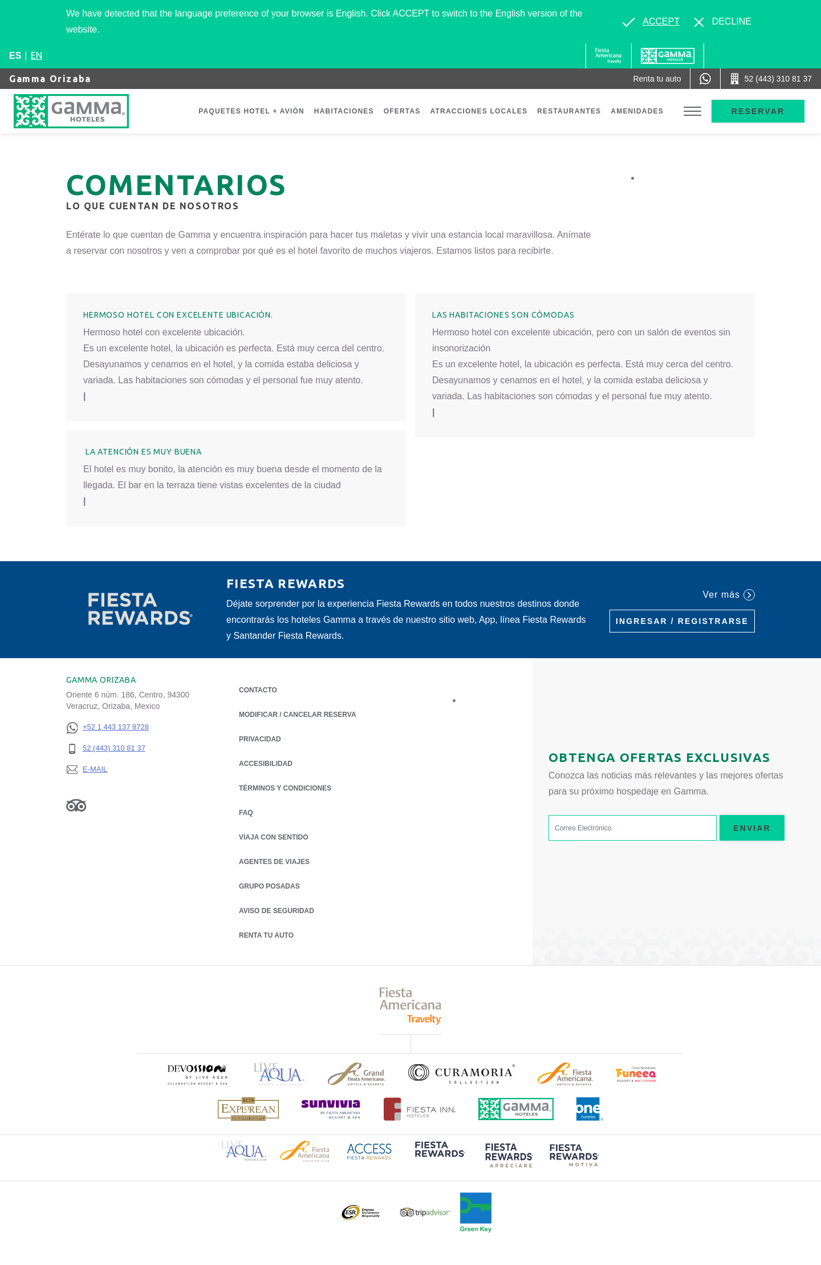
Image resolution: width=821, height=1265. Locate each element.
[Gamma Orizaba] (83, 111)
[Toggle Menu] (692, 111)
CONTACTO (258, 690)
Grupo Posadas (269, 886)
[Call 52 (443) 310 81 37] (771, 78)
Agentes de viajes (274, 862)
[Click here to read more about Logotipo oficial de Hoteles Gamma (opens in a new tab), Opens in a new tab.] (516, 1109)
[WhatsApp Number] (705, 78)
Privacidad (260, 738)
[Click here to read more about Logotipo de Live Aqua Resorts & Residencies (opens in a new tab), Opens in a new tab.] (279, 1074)
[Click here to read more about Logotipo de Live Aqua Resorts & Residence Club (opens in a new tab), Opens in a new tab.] (243, 1149)
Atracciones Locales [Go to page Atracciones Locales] (479, 111)
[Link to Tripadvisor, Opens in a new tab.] (76, 805)
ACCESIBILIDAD (265, 764)
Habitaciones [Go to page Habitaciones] (344, 111)
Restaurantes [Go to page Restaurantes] (569, 111)
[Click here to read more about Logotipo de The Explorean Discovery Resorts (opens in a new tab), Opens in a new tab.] (248, 1109)
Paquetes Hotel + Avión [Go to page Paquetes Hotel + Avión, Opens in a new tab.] (251, 111)
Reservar (758, 111)
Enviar (752, 828)
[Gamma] (668, 55)
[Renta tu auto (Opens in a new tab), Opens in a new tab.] (657, 78)
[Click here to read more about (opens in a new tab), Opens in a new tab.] (197, 1074)
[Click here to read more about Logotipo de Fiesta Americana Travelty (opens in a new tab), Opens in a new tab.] (410, 1006)
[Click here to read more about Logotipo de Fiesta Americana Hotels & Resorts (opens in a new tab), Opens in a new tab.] (565, 1074)
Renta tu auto (266, 934)
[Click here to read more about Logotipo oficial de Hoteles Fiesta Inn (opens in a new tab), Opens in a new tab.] (420, 1109)
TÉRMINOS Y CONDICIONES (285, 788)
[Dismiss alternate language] (723, 21)
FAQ (246, 813)
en (36, 55)
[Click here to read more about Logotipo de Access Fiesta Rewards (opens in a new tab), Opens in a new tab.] (369, 1150)
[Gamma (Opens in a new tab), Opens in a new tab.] (608, 55)
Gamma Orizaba (50, 79)
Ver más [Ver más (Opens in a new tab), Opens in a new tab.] (729, 595)
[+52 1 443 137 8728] (107, 727)
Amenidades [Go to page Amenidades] (637, 111)
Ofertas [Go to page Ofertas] (402, 111)
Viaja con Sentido (273, 837)
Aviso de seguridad (276, 911)
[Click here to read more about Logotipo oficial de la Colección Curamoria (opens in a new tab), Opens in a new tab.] (461, 1074)
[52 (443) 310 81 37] (107, 748)
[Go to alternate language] (651, 22)
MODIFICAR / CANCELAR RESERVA (297, 715)
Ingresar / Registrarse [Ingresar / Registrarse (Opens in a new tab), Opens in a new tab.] (682, 621)
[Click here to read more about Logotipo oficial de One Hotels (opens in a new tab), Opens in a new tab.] (590, 1109)
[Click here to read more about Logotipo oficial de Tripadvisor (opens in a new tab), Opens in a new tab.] (425, 1212)
